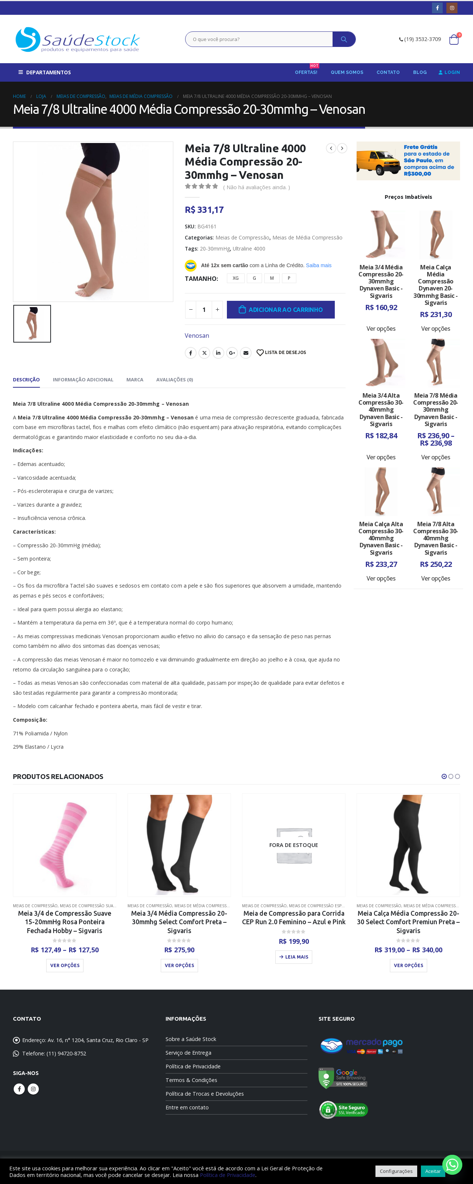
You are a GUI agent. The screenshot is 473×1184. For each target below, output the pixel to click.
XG (236, 278)
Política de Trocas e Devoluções (205, 1094)
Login (449, 72)
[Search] (344, 39)
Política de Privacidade (193, 1066)
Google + (232, 353)
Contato (388, 72)
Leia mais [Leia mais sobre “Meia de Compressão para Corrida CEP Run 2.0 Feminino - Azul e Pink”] (296, 957)
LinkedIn (218, 353)
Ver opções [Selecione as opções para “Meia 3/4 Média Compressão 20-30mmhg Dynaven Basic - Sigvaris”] (381, 328)
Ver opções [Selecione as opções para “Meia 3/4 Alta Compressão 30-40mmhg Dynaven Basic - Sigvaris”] (381, 457)
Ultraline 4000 (249, 248)
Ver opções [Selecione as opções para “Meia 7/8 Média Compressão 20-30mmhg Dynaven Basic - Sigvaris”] (435, 457)
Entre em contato (187, 1107)
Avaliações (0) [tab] (174, 379)
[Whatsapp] (452, 1165)
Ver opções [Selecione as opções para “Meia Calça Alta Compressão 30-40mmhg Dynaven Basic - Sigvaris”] (381, 578)
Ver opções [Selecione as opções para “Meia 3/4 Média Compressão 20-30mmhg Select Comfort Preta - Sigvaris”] (179, 965)
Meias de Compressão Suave (89, 905)
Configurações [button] (396, 1171)
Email (246, 353)
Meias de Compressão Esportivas (323, 905)
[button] (444, 776)
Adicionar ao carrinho (286, 309)
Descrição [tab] (26, 379)
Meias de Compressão (242, 237)
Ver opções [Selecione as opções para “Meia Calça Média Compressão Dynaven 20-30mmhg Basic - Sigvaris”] (435, 328)
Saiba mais (318, 265)
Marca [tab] (134, 379)
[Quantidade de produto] (204, 310)
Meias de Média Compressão (307, 237)
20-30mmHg (215, 248)
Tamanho (201, 279)
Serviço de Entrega (188, 1053)
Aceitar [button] (433, 1171)
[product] (64, 845)
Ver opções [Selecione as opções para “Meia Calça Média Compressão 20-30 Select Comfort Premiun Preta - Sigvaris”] (408, 965)
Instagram (33, 1089)
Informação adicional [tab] (83, 379)
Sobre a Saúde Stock (191, 1039)
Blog (420, 72)
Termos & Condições (191, 1080)
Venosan (197, 335)
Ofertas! (307, 70)
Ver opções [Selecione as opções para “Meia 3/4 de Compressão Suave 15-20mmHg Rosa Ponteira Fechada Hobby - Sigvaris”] (64, 965)
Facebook (191, 353)
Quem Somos (347, 72)
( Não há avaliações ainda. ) (256, 187)
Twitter (204, 353)
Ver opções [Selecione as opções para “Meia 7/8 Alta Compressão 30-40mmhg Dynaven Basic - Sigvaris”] (435, 578)
